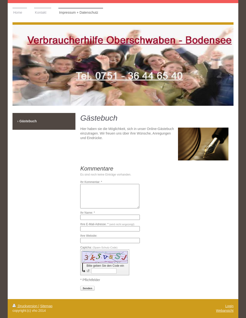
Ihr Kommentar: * (91, 182)
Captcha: (98, 247)
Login (229, 306)
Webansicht (225, 310)
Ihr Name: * (87, 212)
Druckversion (25, 306)
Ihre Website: (88, 235)
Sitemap (46, 306)
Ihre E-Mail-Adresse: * (107, 224)
